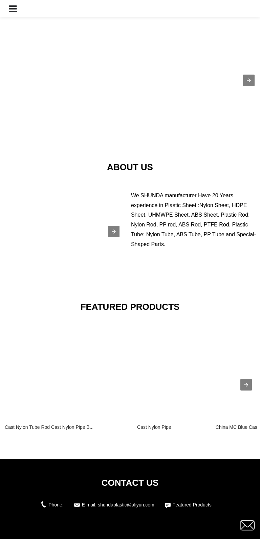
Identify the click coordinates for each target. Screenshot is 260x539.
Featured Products (192, 504)
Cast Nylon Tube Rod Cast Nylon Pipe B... (49, 427)
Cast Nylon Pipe (154, 427)
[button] (13, 8)
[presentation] (246, 385)
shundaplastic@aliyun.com (126, 504)
